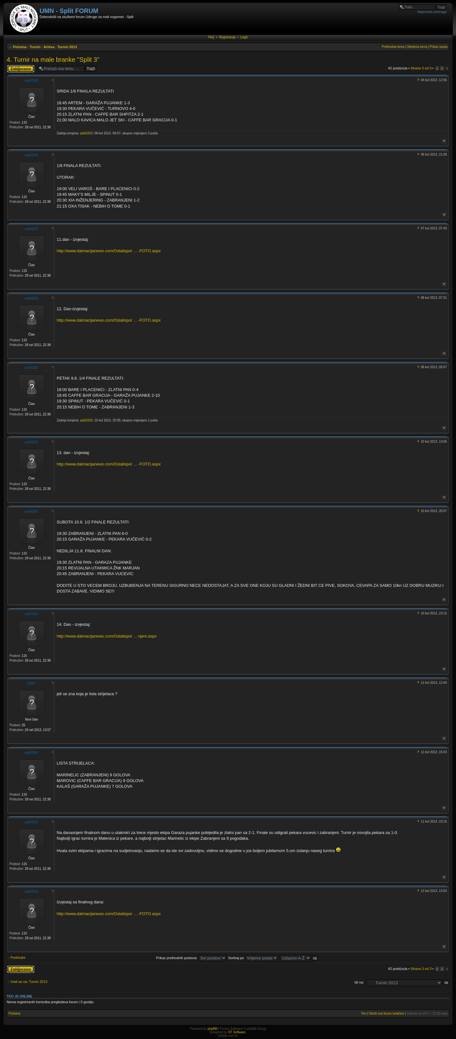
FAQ (211, 37)
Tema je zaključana (21, 69)
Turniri (35, 47)
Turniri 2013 (67, 47)
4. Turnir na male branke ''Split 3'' (53, 59)
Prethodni (17, 957)
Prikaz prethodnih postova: (191, 958)
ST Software (236, 1032)
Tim (363, 1013)
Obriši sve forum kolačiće (386, 1013)
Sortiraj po (253, 958)
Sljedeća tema (417, 46)
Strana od (420, 68)
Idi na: (359, 982)
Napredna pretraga (431, 12)
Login (244, 37)
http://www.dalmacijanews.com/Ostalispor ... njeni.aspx (107, 636)
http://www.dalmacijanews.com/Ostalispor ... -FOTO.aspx (109, 250)
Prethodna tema (393, 46)
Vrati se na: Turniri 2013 (28, 982)
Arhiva (48, 47)
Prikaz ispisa (438, 46)
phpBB (212, 1028)
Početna (20, 47)
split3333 (31, 80)
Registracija (227, 37)
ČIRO (31, 683)
